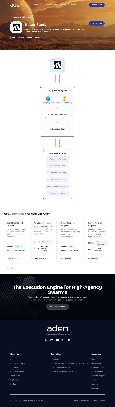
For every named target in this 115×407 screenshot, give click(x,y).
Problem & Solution (17, 363)
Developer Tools (97, 367)
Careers (94, 380)
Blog (93, 359)
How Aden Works (17, 372)
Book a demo (97, 5)
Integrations (96, 363)
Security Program (98, 376)
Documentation (52, 5)
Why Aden (14, 367)
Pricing (63, 5)
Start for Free (96, 23)
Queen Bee (55, 359)
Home (12, 359)
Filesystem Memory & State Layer (63, 372)
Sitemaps (95, 388)
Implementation (16, 380)
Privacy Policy (99, 401)
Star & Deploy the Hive (57, 307)
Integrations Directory (20, 17)
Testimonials (15, 376)
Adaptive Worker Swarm (60, 367)
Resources (73, 5)
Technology (38, 5)
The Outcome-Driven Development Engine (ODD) (69, 363)
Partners (94, 384)
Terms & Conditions (81, 401)
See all (10, 268)
